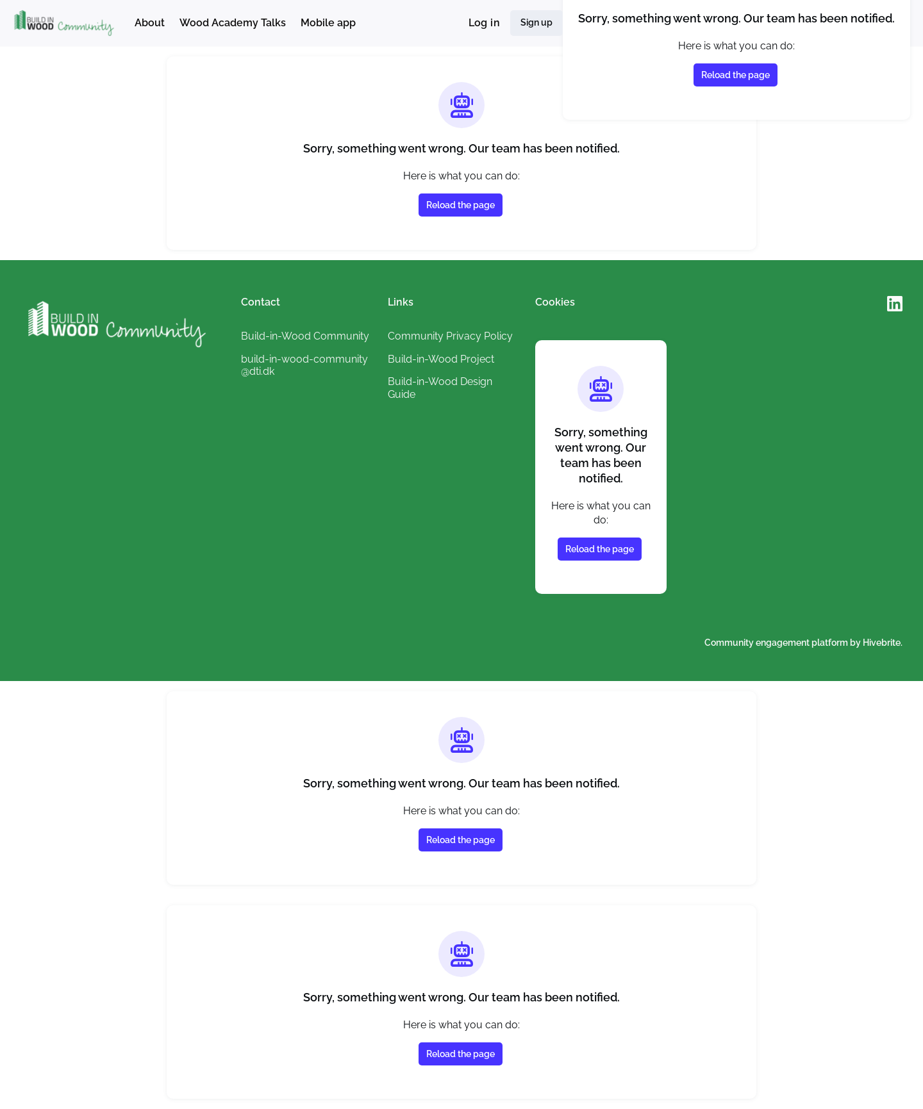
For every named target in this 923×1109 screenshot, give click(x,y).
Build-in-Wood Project (441, 359)
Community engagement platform (776, 642)
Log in (484, 23)
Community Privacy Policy (450, 336)
